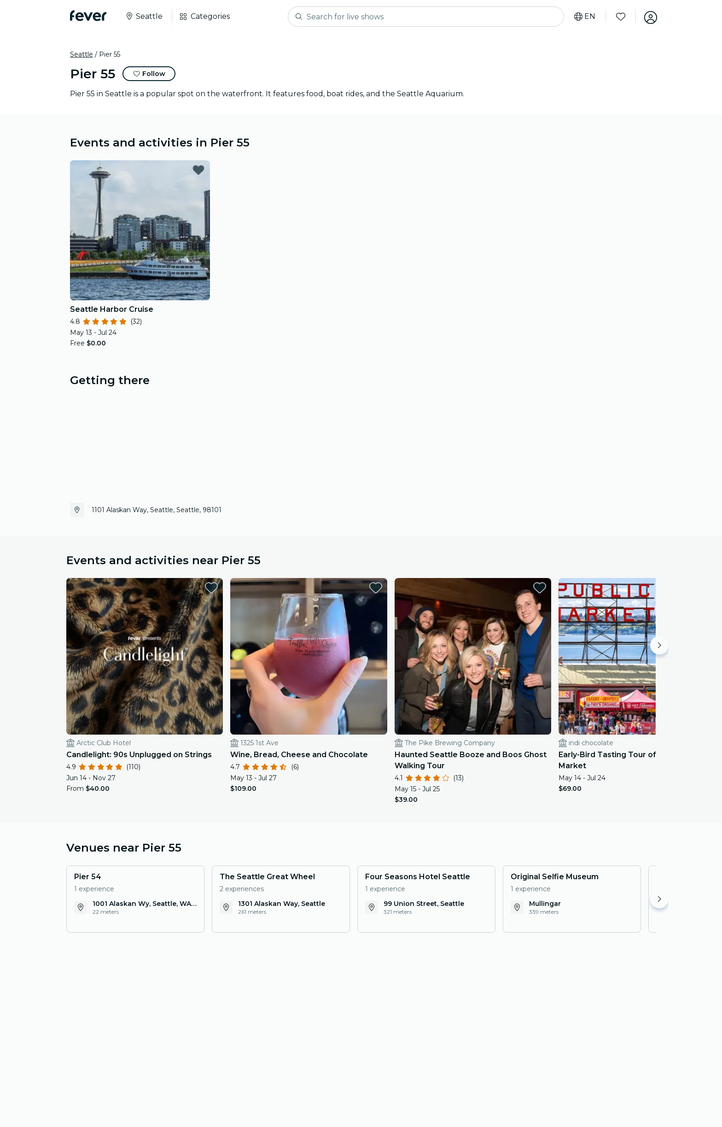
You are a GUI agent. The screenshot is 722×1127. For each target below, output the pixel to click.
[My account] (649, 16)
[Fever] (88, 15)
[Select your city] (143, 17)
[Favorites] (619, 16)
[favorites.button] (198, 170)
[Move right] (659, 645)
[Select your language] (583, 16)
